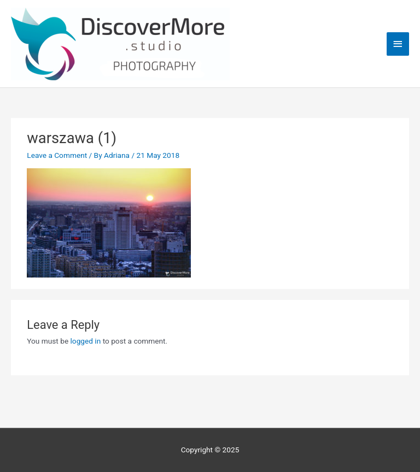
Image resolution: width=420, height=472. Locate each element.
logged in (86, 341)
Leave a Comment (57, 155)
